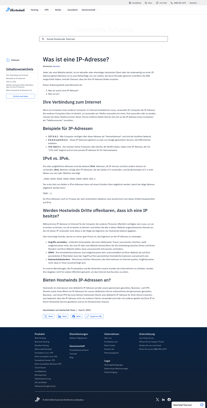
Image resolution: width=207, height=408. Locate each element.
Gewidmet (73, 9)
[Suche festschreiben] (43, 39)
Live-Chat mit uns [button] (146, 338)
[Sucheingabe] (107, 39)
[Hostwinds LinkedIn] (162, 400)
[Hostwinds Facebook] (168, 400)
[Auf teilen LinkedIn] (62, 316)
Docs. (148, 3)
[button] (188, 404)
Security (56, 66)
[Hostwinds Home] (37, 400)
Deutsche (195, 3)
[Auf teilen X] (48, 316)
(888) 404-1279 (178, 3)
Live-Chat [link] (161, 3)
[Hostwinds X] (156, 400)
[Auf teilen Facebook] (76, 316)
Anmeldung (135, 3)
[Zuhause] (15, 10)
